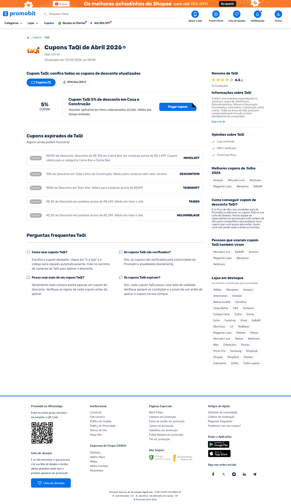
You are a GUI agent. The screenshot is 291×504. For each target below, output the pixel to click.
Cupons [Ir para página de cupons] (38, 34)
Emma (250, 312)
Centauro (248, 306)
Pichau (245, 344)
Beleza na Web (221, 300)
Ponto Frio (219, 350)
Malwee (240, 331)
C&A (235, 306)
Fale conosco (97, 416)
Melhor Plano (97, 457)
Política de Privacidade (103, 425)
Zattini (234, 363)
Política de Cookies (100, 421)
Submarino (219, 363)
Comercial (95, 412)
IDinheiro (95, 452)
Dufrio (238, 312)
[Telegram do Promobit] (255, 474)
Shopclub (252, 350)
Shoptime (233, 357)
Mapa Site (95, 434)
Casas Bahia (220, 306)
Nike (216, 344)
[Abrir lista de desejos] (236, 16)
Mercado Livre (236, 176)
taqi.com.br (218, 118)
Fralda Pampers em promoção (166, 434)
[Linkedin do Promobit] (244, 474)
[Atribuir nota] (231, 76)
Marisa (254, 331)
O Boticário (229, 344)
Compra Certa (221, 312)
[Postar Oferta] (216, 16)
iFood (243, 319)
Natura (239, 338)
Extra (216, 319)
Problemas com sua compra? (224, 425)
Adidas (217, 287)
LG (231, 325)
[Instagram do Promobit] (234, 474)
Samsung (235, 350)
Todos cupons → (253, 363)
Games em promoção (161, 425)
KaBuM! (257, 183)
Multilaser (244, 325)
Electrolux (219, 325)
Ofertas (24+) (75, 79)
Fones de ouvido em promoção (167, 421)
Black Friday (156, 412)
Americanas (220, 293)
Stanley (248, 357)
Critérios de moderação (221, 416)
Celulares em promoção (162, 416)
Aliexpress (242, 183)
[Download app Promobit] (195, 16)
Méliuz (93, 461)
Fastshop (230, 319)
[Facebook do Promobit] (213, 474)
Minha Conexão (99, 466)
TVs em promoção (159, 439)
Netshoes (255, 176)
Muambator (97, 470)
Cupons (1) (41, 79)
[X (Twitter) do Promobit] (223, 474)
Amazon (218, 176)
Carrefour (241, 300)
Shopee (218, 357)
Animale (237, 293)
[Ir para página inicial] (30, 34)
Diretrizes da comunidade (222, 412)
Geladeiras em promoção (163, 430)
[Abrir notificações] (257, 16)
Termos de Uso (98, 430)
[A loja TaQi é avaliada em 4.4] (213, 76)
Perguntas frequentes (220, 421)
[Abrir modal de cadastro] (278, 16)
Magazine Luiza (222, 183)
